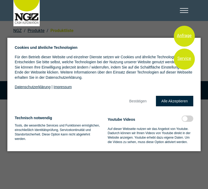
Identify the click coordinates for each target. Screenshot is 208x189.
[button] (138, 101)
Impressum (63, 87)
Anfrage (184, 35)
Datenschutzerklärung (32, 87)
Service (184, 58)
